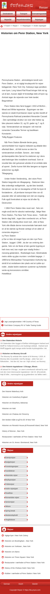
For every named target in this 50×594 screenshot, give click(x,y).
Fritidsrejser (9, 484)
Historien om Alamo (12, 552)
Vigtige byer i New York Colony (16, 535)
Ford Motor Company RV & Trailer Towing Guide (23, 325)
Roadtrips (9, 493)
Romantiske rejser (12, 497)
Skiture (8, 506)
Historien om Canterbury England (14, 397)
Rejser (15, 26)
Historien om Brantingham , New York (19, 541)
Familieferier (10, 471)
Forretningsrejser (11, 466)
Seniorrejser (9, 502)
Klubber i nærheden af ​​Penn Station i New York (23, 573)
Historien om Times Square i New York (19, 557)
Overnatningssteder (39, 14)
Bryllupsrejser (10, 480)
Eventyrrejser (10, 458)
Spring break (10, 511)
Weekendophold (11, 515)
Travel (7, 26)
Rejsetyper (39, 20)
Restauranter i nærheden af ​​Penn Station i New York (22, 437)
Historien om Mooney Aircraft (14, 354)
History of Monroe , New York (13, 431)
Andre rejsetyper (40, 26)
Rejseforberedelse (24, 20)
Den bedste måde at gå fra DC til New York (18, 420)
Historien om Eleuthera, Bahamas (15, 403)
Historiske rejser (11, 475)
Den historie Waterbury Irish (12, 391)
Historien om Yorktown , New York (17, 546)
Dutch (21, 584)
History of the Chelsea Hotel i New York (20, 568)
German (7, 584)
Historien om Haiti (9, 408)
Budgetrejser (10, 462)
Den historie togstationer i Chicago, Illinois (19, 367)
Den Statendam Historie (12, 340)
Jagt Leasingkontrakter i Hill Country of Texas (21, 322)
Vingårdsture (10, 520)
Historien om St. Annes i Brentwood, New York (19, 442)
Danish (35, 584)
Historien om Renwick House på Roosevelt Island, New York (25, 425)
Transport (23, 14)
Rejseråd (7, 20)
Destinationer (8, 14)
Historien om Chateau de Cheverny (15, 414)
